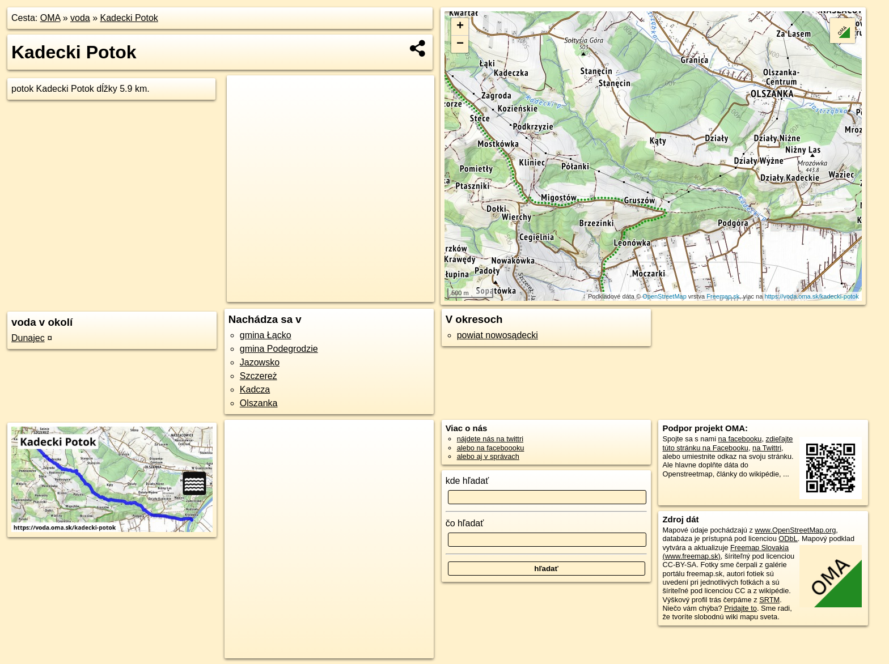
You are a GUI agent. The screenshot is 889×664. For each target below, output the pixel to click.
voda (80, 18)
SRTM (769, 599)
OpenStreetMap (664, 296)
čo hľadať (465, 523)
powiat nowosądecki (497, 335)
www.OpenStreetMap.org (795, 530)
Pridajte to (740, 608)
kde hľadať (467, 481)
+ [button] (460, 26)
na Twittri (766, 448)
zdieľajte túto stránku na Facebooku (727, 443)
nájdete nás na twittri (490, 439)
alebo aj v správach (488, 456)
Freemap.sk (722, 296)
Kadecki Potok (129, 18)
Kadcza (255, 389)
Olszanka (259, 403)
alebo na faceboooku (490, 448)
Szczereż (258, 376)
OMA (50, 18)
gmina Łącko (265, 335)
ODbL (787, 538)
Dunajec (28, 338)
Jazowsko (260, 362)
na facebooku (740, 439)
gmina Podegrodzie (279, 349)
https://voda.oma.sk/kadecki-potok (811, 296)
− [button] (460, 44)
